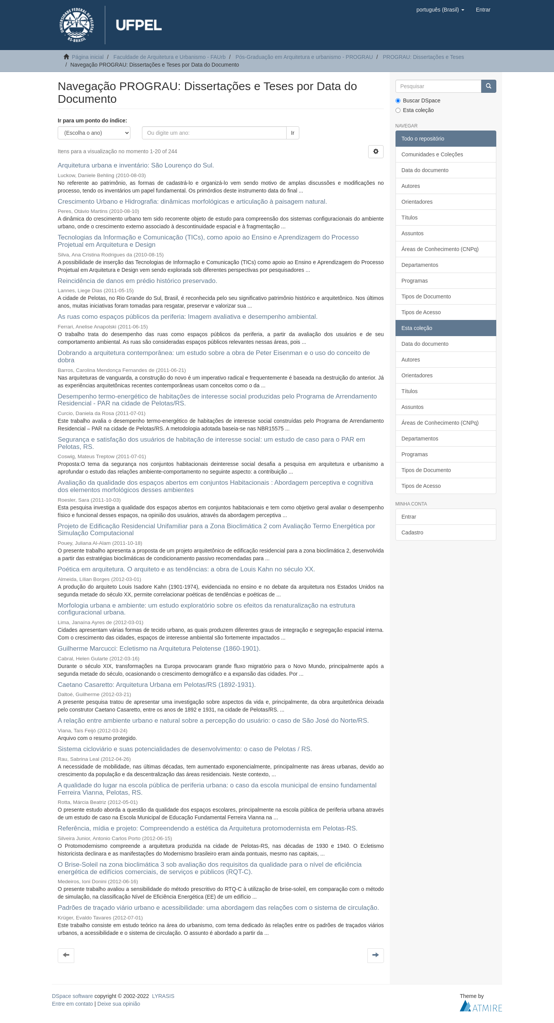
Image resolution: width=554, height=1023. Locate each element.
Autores (411, 186)
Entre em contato (72, 1004)
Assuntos (413, 233)
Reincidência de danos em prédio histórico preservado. (137, 281)
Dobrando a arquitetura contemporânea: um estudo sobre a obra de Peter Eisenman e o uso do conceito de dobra (214, 356)
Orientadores (417, 202)
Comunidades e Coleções (432, 154)
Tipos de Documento (426, 296)
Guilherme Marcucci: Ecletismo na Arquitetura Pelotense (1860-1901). (159, 648)
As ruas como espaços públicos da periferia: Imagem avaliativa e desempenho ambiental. (188, 316)
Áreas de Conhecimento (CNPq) (440, 249)
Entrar (409, 517)
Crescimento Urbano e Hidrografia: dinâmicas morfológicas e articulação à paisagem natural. (192, 201)
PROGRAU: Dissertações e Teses (423, 57)
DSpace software (72, 996)
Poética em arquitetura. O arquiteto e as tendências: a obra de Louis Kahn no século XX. (186, 569)
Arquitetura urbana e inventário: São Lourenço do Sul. (136, 165)
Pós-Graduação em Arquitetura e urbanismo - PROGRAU (304, 57)
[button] (440, 9)
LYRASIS (163, 996)
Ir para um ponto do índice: (92, 120)
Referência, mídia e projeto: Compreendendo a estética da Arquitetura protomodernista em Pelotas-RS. (208, 828)
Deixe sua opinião (118, 1004)
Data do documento (425, 170)
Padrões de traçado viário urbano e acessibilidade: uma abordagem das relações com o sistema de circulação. (218, 907)
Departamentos (420, 265)
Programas (415, 281)
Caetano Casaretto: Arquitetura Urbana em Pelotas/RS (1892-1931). (157, 684)
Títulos (410, 217)
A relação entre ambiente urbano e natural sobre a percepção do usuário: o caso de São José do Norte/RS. (213, 720)
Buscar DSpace (418, 100)
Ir (293, 133)
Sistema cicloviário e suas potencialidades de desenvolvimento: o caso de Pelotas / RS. (185, 749)
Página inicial (88, 57)
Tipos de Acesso (421, 312)
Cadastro (413, 532)
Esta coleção (414, 110)
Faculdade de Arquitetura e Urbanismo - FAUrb (169, 57)
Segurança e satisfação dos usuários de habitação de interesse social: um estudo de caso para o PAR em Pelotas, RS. (211, 443)
